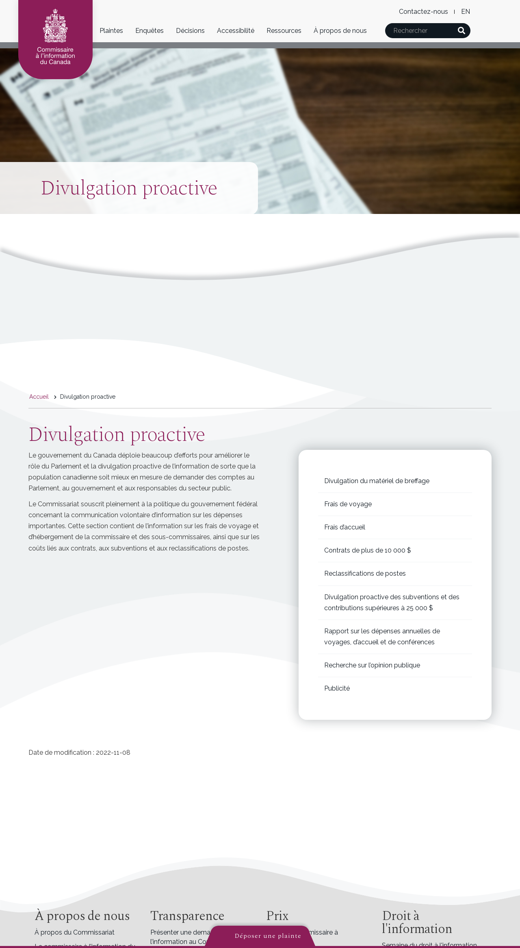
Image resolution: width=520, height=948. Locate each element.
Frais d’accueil (344, 527)
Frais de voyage (348, 504)
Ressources (283, 31)
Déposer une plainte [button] (268, 936)
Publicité (337, 688)
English (465, 11)
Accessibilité (235, 31)
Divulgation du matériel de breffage (376, 481)
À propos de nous (340, 31)
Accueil (39, 396)
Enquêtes (149, 31)
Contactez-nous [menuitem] (423, 11)
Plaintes (111, 31)
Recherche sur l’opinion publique (372, 665)
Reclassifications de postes (365, 573)
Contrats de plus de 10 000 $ (367, 550)
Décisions (190, 31)
